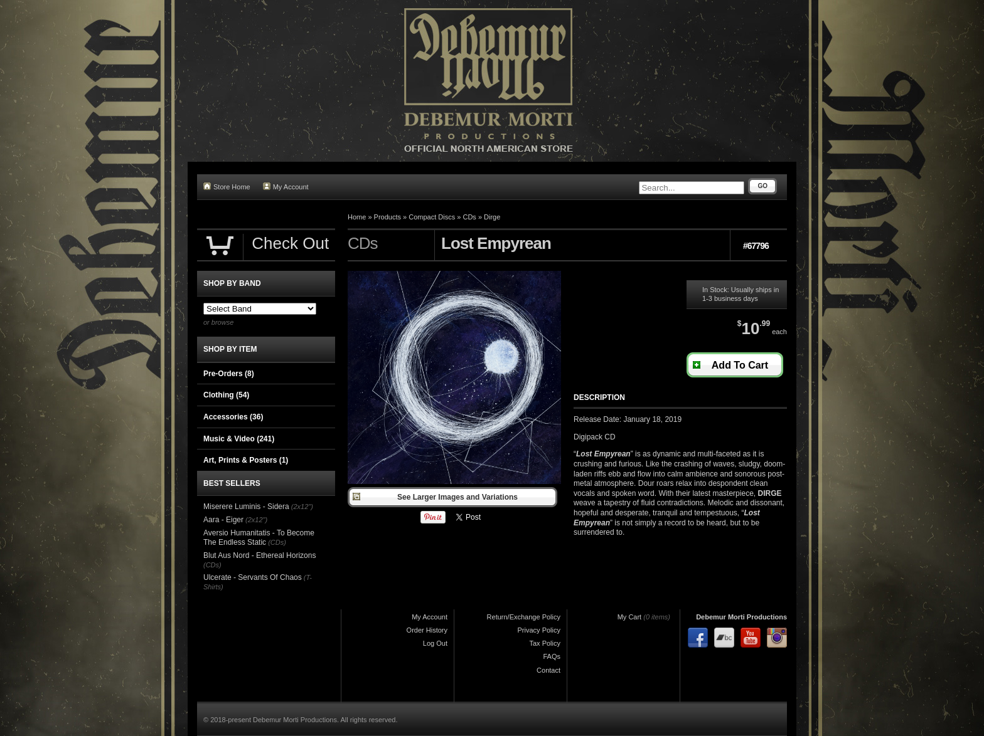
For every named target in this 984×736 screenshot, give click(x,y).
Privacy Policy (539, 630)
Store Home (226, 186)
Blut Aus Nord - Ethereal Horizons (259, 555)
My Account (286, 186)
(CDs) (277, 542)
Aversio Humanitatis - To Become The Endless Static (258, 537)
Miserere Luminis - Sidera (246, 506)
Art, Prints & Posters (245, 460)
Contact (548, 670)
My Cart (630, 617)
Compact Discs (432, 217)
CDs (469, 217)
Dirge (492, 217)
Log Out (435, 643)
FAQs (551, 656)
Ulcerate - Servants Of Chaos (252, 577)
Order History (427, 630)
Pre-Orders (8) (228, 373)
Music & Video (238, 438)
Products (387, 217)
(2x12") (302, 506)
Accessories (233, 417)
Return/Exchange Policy (523, 617)
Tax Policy (544, 643)
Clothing (226, 395)
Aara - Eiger (223, 519)
